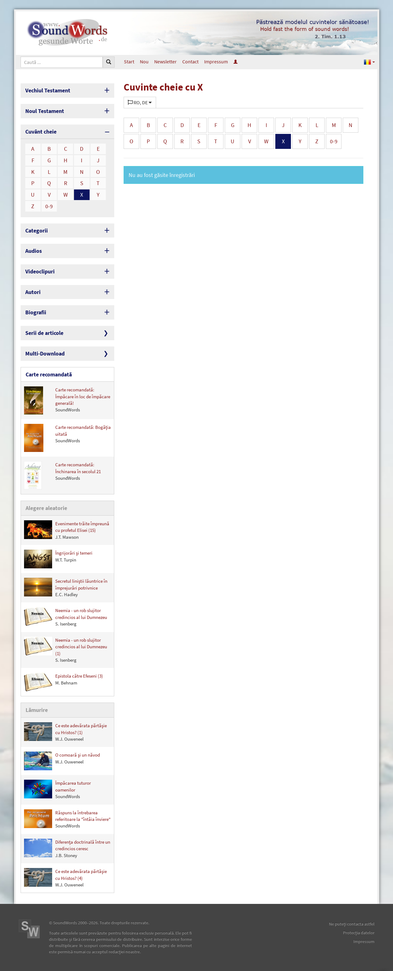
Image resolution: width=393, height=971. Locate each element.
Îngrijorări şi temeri (58, 559)
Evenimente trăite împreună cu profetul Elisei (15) (66, 530)
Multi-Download (45, 353)
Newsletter (165, 61)
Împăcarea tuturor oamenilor (57, 789)
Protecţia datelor (359, 932)
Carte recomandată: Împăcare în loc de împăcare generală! (67, 400)
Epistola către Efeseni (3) (63, 682)
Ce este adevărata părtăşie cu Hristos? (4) (65, 878)
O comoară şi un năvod (62, 761)
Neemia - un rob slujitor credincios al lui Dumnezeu (65, 617)
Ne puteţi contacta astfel (352, 924)
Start (129, 61)
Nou (144, 61)
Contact (190, 61)
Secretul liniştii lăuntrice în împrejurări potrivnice (65, 587)
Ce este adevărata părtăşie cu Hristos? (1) (65, 732)
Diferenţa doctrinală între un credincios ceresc (67, 848)
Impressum (216, 61)
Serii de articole (44, 332)
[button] (369, 61)
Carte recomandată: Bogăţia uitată (67, 438)
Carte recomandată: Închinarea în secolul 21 (62, 475)
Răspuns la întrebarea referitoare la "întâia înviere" (67, 819)
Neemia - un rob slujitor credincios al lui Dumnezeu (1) (65, 650)
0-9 (49, 206)
